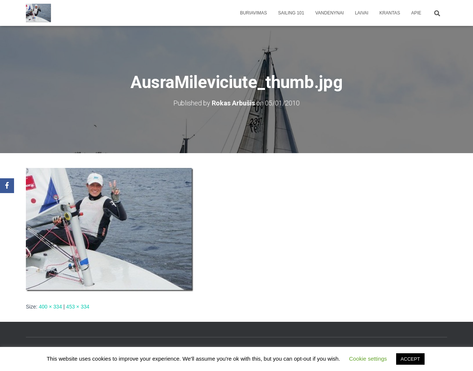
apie (416, 13)
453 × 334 (77, 307)
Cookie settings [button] (368, 358)
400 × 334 (50, 307)
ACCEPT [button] (410, 359)
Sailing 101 (291, 13)
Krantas (390, 13)
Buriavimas (253, 13)
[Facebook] (7, 185)
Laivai (361, 13)
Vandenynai (329, 13)
